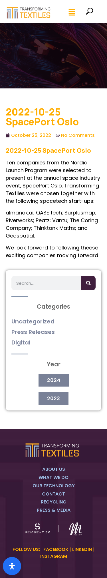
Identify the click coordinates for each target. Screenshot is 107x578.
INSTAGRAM (53, 556)
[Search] (88, 283)
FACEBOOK (55, 549)
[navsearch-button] (89, 12)
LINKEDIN (82, 549)
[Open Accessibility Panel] (12, 566)
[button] (72, 13)
